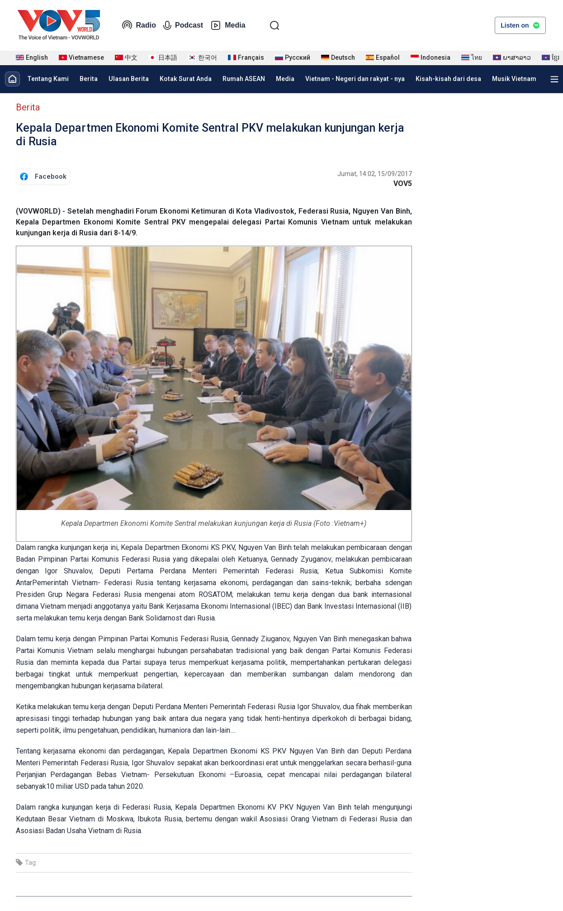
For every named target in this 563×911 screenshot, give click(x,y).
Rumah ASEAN (243, 78)
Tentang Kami (48, 78)
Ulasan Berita (129, 78)
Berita (89, 78)
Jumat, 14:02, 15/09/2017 (374, 173)
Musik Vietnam (514, 78)
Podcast (183, 25)
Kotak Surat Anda (186, 78)
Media (227, 25)
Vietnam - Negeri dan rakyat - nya (355, 78)
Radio (139, 25)
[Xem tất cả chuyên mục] (554, 79)
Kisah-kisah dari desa (448, 78)
